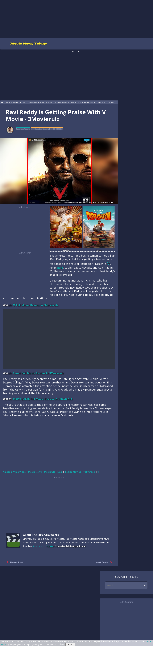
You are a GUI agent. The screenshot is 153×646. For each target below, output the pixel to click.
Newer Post (14, 562)
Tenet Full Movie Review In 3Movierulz (38, 373)
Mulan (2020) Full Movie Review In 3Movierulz (43, 399)
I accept (70, 644)
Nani (60, 267)
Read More (38, 546)
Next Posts (104, 562)
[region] (76, 18)
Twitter (50, 546)
